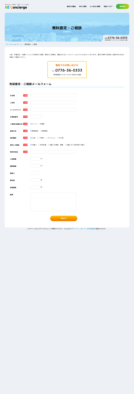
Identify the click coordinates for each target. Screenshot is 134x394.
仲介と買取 (82, 6)
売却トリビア (108, 6)
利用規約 (91, 229)
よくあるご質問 (95, 6)
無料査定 (122, 6)
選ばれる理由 (71, 6)
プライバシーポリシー (79, 229)
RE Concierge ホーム (14, 44)
